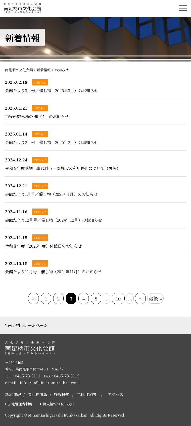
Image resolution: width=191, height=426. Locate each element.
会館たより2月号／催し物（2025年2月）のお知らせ (51, 142)
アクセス (115, 394)
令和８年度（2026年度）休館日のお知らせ (43, 246)
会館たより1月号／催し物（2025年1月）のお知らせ (51, 194)
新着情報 (13, 394)
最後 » (155, 298)
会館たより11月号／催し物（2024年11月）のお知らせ (53, 272)
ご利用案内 (86, 394)
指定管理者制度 (20, 403)
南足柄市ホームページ (28, 325)
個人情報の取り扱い (58, 403)
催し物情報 (37, 394)
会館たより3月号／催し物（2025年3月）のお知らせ (51, 90)
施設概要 (62, 394)
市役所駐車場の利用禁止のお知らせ (37, 116)
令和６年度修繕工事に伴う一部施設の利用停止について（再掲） (62, 168)
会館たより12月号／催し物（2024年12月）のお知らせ (53, 220)
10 (118, 298)
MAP (57, 368)
